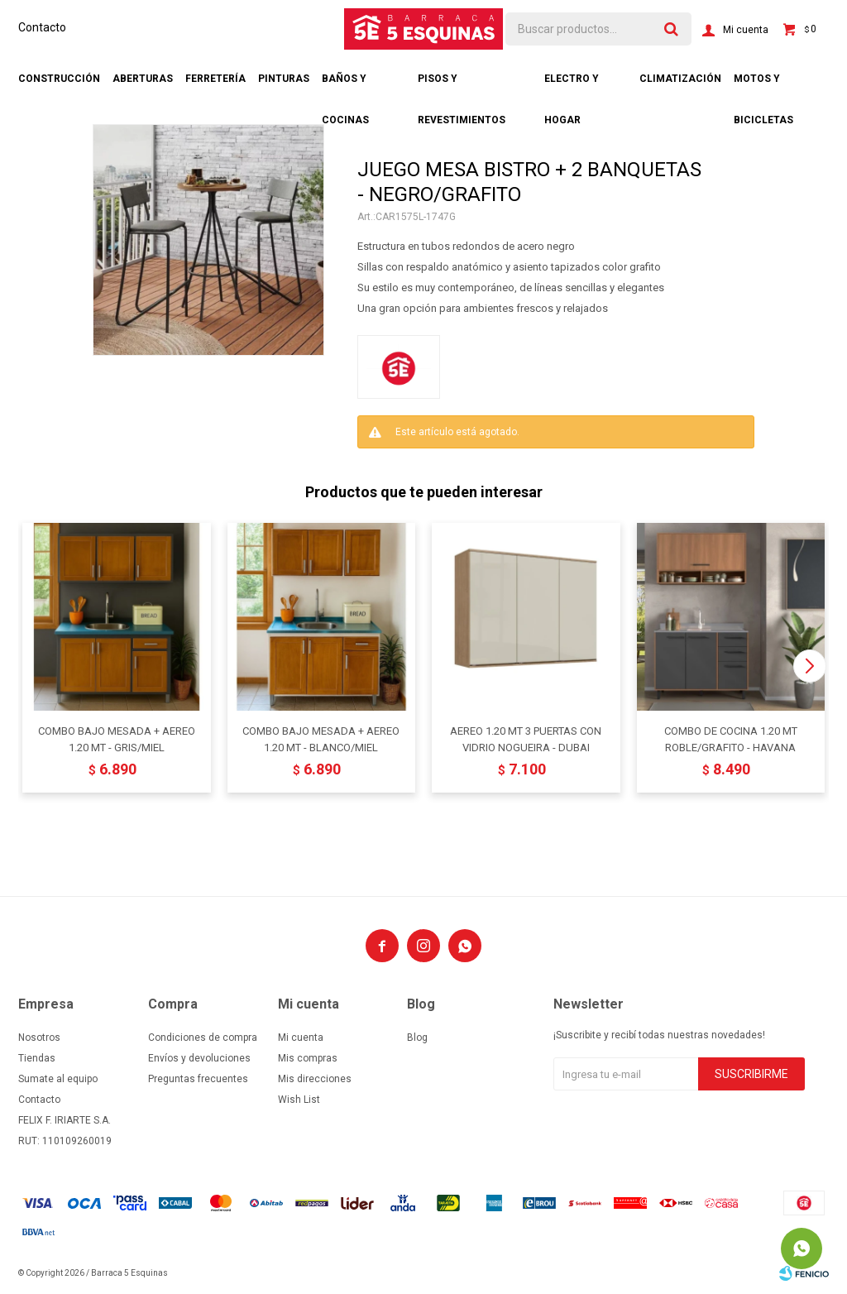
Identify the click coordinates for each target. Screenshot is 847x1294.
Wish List (299, 1099)
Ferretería (215, 78)
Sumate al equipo (58, 1079)
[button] (809, 666)
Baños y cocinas (345, 86)
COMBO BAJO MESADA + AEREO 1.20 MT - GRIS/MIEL (116, 739)
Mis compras (307, 1058)
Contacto (42, 27)
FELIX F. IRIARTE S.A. (64, 1120)
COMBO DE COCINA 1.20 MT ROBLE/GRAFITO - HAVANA (730, 739)
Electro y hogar (571, 86)
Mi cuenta (300, 1037)
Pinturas (283, 78)
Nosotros (39, 1037)
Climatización (680, 78)
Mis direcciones (315, 1079)
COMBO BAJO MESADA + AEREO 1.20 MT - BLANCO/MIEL (321, 739)
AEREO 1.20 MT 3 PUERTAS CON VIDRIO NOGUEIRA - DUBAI (525, 739)
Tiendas (36, 1058)
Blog (417, 1037)
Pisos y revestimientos (461, 86)
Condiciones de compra (202, 1037)
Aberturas (142, 78)
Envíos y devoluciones (199, 1058)
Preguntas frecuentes (198, 1079)
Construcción (59, 78)
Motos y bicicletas (763, 86)
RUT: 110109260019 (65, 1141)
